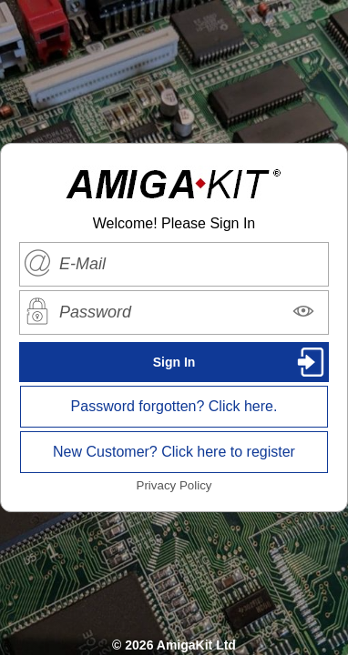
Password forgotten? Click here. (174, 406)
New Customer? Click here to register (174, 451)
